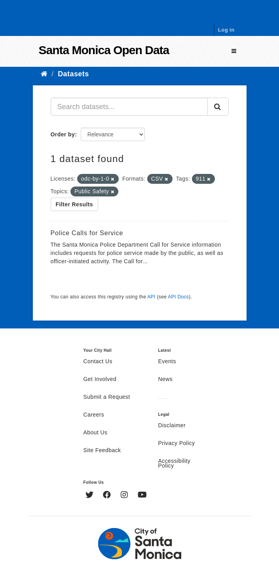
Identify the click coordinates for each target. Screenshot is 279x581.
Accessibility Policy (174, 463)
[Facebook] (108, 496)
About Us (96, 433)
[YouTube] (142, 496)
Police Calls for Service (87, 233)
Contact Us (98, 361)
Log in (226, 30)
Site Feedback (102, 450)
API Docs (178, 297)
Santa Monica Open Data (104, 50)
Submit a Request (107, 397)
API (151, 297)
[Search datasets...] (129, 107)
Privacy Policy (176, 443)
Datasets (73, 74)
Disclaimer (172, 425)
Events (167, 361)
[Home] (44, 74)
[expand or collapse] (234, 51)
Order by (63, 134)
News (165, 379)
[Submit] (218, 107)
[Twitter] (90, 496)
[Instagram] (125, 496)
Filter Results (74, 204)
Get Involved (100, 379)
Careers (94, 415)
